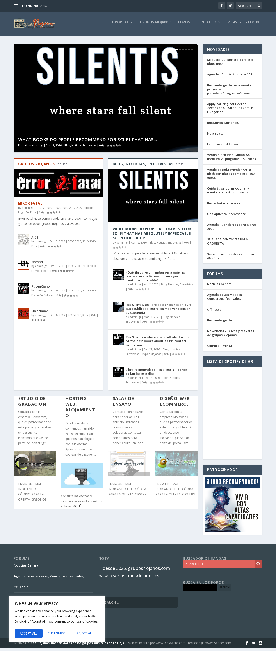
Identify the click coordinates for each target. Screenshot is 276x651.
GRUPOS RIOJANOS (156, 25)
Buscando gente (219, 323)
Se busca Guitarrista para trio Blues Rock (230, 65)
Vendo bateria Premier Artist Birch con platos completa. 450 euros (231, 177)
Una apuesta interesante (226, 217)
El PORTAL (119, 25)
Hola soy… (215, 136)
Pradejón (37, 298)
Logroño (23, 215)
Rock (33, 215)
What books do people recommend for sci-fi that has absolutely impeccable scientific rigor (152, 237)
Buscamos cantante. (223, 126)
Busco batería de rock (223, 206)
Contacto (206, 25)
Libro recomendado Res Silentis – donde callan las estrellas (156, 375)
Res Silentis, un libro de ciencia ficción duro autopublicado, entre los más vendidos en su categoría (159, 312)
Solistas (48, 298)
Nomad (37, 265)
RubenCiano (40, 289)
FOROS (184, 25)
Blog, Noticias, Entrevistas (80, 148)
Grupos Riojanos (151, 357)
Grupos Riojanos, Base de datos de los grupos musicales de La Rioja (74, 646)
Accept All (85, 633)
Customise (28, 633)
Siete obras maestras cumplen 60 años (230, 259)
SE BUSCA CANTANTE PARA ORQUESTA (227, 244)
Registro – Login (243, 25)
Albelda (88, 211)
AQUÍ (77, 509)
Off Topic (214, 313)
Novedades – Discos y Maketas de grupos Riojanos (230, 336)
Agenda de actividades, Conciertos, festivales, (225, 300)
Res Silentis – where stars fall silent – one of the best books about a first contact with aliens (157, 344)
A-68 (43, 6)
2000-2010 (61, 211)
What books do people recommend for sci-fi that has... (87, 143)
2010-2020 (75, 211)
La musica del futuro (223, 147)
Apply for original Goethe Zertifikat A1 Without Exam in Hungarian (230, 111)
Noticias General (220, 287)
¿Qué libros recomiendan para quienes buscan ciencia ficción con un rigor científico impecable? (155, 279)
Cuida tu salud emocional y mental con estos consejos (228, 193)
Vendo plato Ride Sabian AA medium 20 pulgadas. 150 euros (231, 160)
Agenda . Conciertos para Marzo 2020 (232, 230)
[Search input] (220, 567)
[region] (57, 620)
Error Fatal (30, 206)
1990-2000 (74, 269)
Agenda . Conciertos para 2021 (230, 77)
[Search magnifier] (258, 567)
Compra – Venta (219, 349)
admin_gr (37, 148)
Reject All (57, 633)
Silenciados (39, 314)
